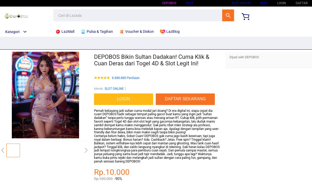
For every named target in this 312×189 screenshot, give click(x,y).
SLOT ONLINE (212, 3)
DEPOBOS (169, 3)
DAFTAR (302, 3)
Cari (228, 15)
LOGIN (281, 3)
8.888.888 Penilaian (125, 78)
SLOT (189, 3)
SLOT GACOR (241, 3)
